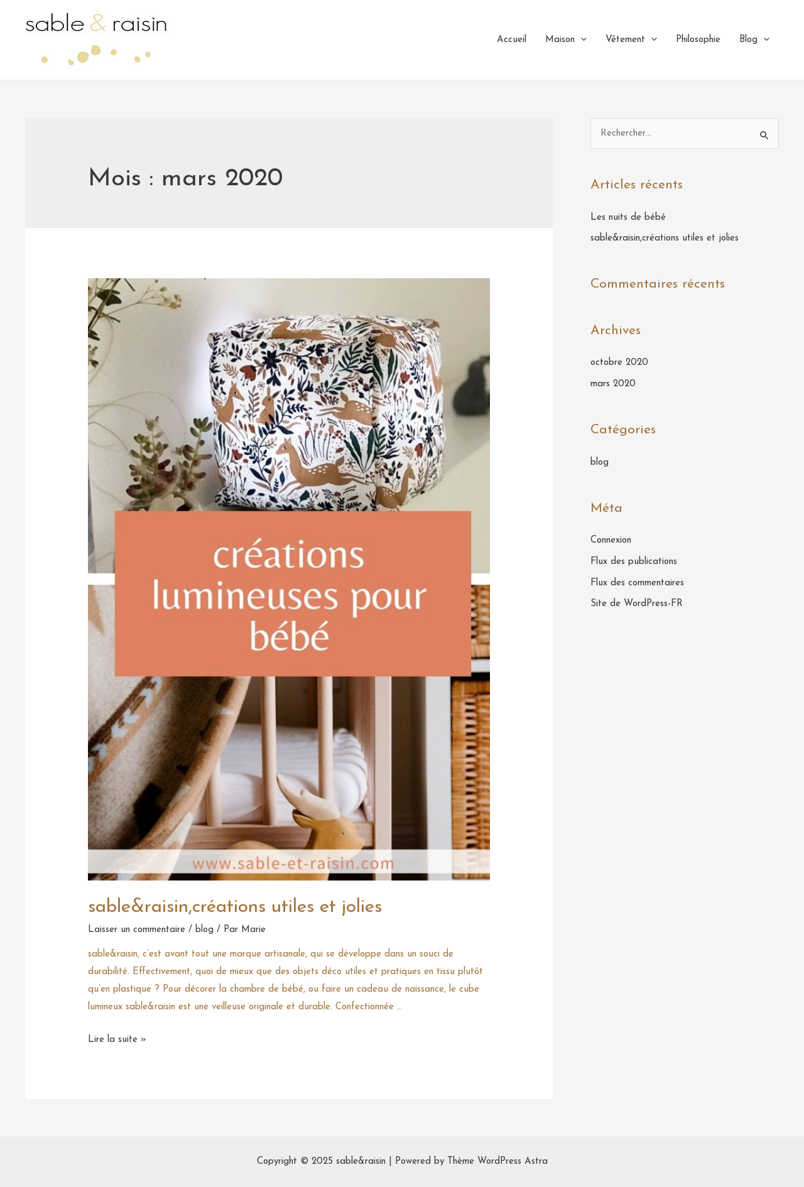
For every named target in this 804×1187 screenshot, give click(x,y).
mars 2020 (613, 384)
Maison (566, 40)
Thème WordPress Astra (497, 1161)
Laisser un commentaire (136, 930)
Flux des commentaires (637, 583)
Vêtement (631, 40)
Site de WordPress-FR (636, 604)
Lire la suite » (117, 1039)
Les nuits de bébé (628, 217)
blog (204, 930)
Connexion (610, 540)
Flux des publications (633, 561)
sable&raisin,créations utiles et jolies (235, 907)
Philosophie (698, 40)
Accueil (511, 40)
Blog (754, 40)
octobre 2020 (619, 362)
